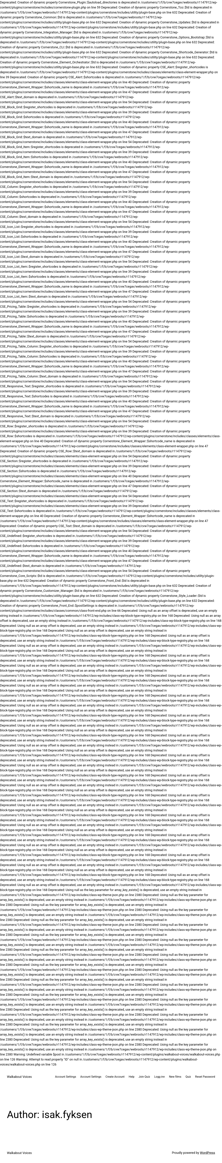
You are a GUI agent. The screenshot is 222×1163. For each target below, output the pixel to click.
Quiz (188, 1076)
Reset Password (205, 1076)
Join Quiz (144, 1076)
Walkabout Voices (19, 1077)
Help (131, 1076)
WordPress (207, 1153)
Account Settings (65, 1076)
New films (175, 1076)
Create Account (115, 1076)
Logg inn (159, 1076)
